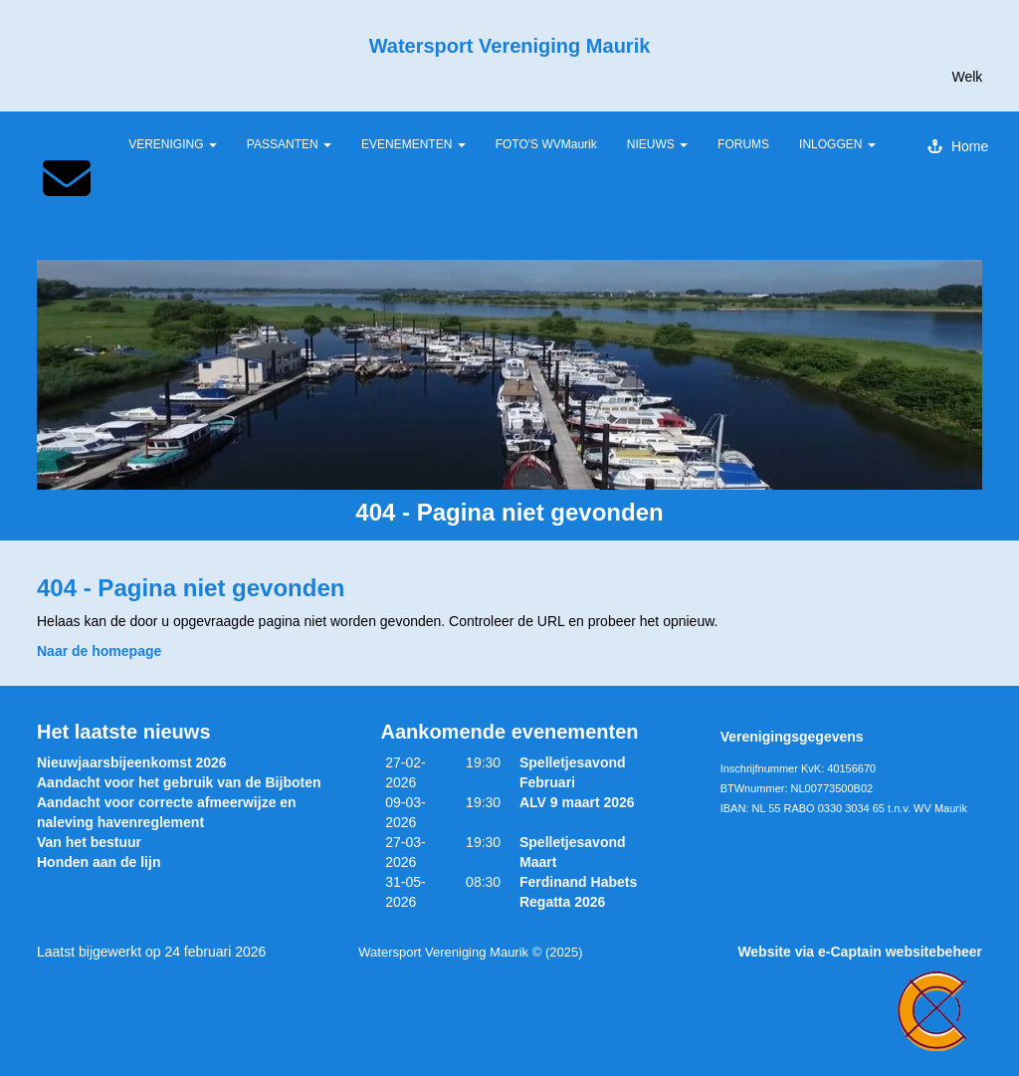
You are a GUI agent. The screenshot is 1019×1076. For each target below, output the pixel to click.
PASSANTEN (289, 144)
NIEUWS (657, 144)
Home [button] (957, 146)
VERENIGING (172, 144)
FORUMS (743, 144)
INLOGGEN (837, 144)
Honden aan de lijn (98, 862)
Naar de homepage (99, 651)
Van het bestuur (89, 842)
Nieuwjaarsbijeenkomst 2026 (132, 762)
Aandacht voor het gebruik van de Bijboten (178, 782)
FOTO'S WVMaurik (546, 144)
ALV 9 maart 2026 (577, 802)
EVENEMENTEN (413, 144)
